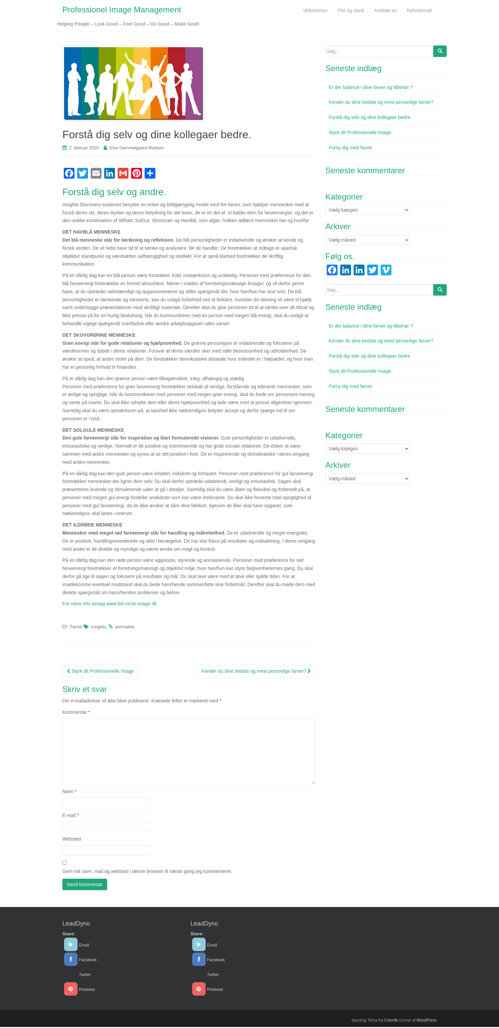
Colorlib (391, 1021)
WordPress (427, 1021)
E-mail (70, 816)
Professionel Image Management (121, 10)
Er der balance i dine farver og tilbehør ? (371, 88)
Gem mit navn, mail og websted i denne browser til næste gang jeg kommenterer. (147, 872)
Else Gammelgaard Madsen (137, 149)
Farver (76, 628)
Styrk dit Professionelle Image (100, 672)
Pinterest (87, 990)
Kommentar (76, 713)
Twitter (85, 975)
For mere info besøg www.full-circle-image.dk (110, 605)
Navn (69, 792)
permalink (124, 628)
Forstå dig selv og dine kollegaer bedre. (370, 118)
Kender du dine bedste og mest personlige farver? (256, 672)
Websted (71, 840)
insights (98, 628)
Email (84, 946)
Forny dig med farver (350, 148)
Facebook (88, 961)
